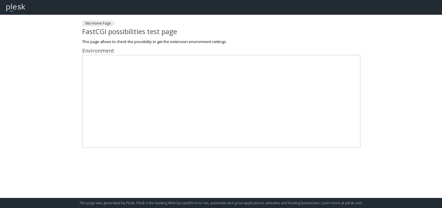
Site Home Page (98, 23)
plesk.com (353, 202)
